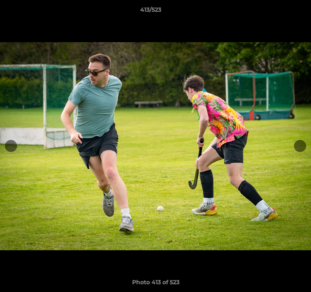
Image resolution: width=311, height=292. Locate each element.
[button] (282, 11)
